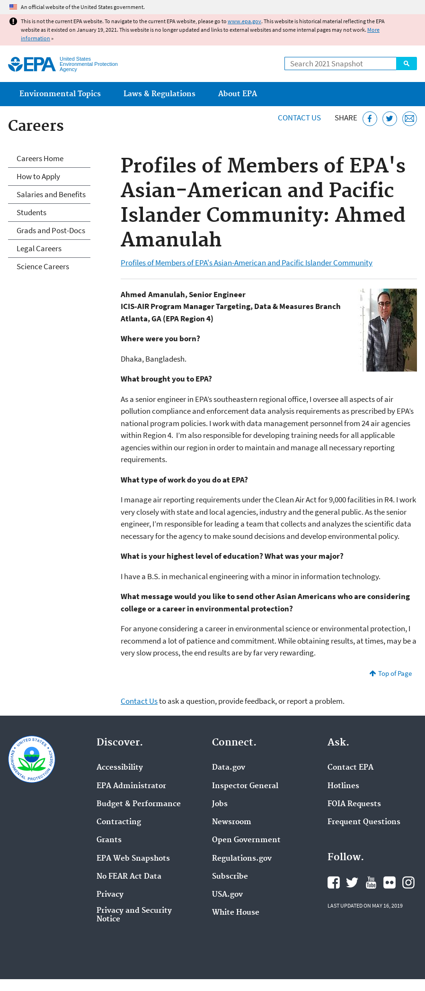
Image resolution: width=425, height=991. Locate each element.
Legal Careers (39, 248)
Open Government (246, 840)
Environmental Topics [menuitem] (60, 94)
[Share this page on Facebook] (370, 118)
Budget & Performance (139, 804)
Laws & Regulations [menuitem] (159, 94)
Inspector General (245, 786)
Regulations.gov (242, 859)
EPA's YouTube (371, 882)
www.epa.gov (244, 21)
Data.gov (228, 768)
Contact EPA (350, 768)
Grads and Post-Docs (51, 230)
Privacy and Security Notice (134, 915)
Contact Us (299, 117)
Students (31, 212)
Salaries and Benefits (51, 194)
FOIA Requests (354, 804)
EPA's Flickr (389, 882)
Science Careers (43, 266)
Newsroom (231, 822)
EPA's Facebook (334, 882)
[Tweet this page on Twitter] (389, 118)
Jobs (220, 804)
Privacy (110, 895)
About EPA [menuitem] (237, 94)
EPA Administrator (131, 786)
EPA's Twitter (352, 882)
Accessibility (120, 768)
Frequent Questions (364, 822)
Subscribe (230, 877)
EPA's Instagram (408, 882)
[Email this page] (409, 118)
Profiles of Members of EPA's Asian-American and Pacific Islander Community (246, 262)
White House (235, 913)
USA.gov (227, 895)
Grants (109, 840)
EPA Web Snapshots (133, 859)
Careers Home (40, 158)
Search (406, 63)
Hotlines (343, 786)
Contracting (119, 822)
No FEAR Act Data (129, 877)
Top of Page (395, 673)
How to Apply (38, 176)
